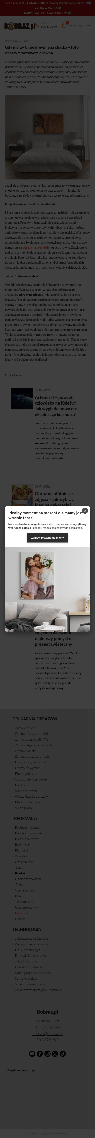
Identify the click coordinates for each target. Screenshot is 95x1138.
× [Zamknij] (85, 510)
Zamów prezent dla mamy (47, 537)
